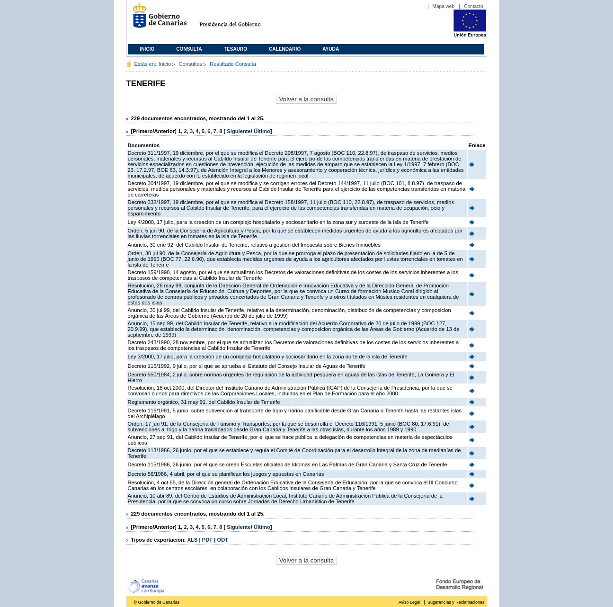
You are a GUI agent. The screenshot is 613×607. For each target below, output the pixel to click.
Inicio (147, 49)
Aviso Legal (409, 602)
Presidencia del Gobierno (239, 19)
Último (262, 131)
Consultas (190, 64)
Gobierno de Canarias (157, 19)
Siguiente (238, 131)
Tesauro (235, 49)
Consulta (189, 49)
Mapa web (444, 6)
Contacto (473, 6)
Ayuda (330, 49)
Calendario (285, 49)
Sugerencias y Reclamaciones (455, 602)
